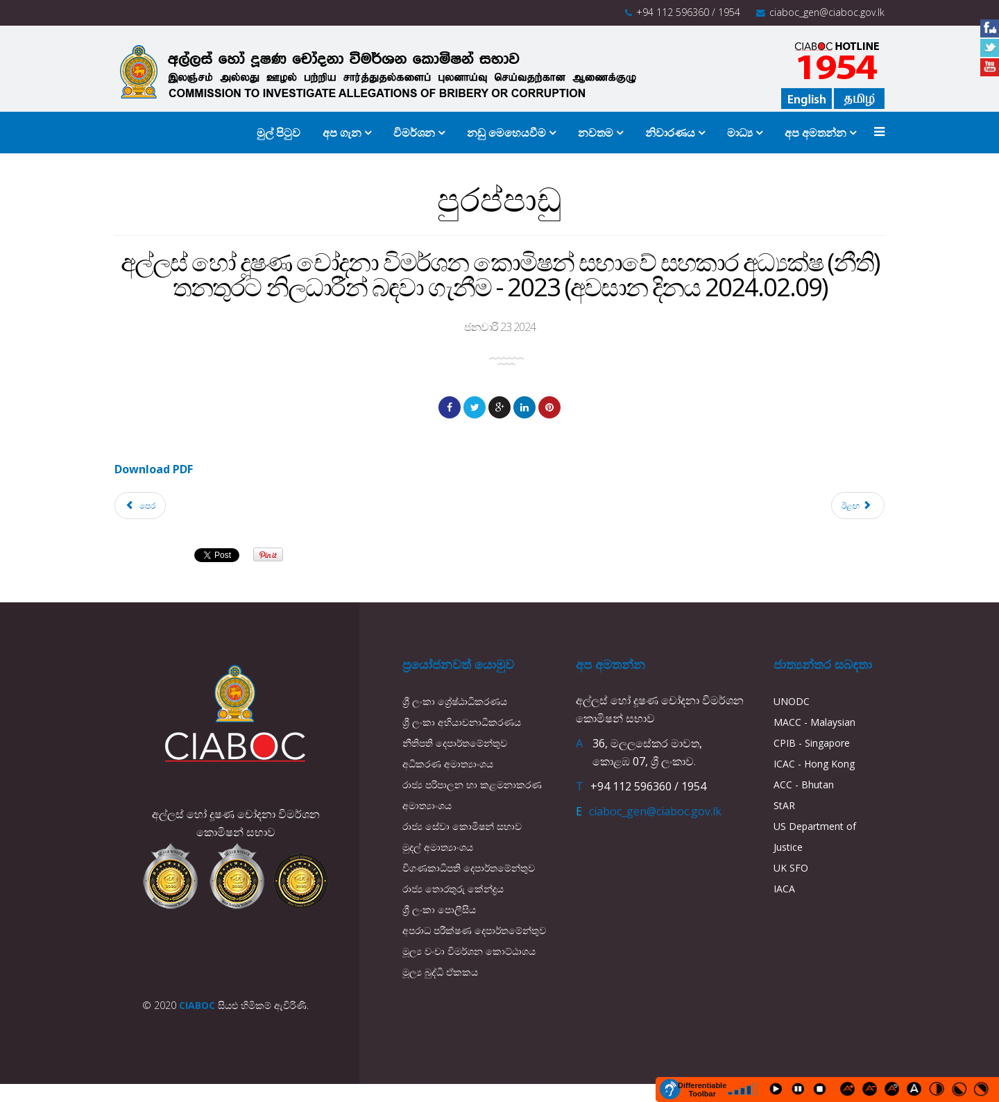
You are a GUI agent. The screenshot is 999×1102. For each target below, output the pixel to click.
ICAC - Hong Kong (814, 763)
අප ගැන (342, 132)
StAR (784, 805)
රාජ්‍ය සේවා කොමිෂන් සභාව (462, 826)
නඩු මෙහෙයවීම (508, 132)
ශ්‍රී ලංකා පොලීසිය (439, 909)
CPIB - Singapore (812, 742)
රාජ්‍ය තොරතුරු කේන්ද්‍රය (453, 888)
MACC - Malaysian (814, 722)
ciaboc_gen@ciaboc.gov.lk (827, 12)
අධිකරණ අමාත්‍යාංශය (447, 763)
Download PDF (153, 469)
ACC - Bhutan (804, 784)
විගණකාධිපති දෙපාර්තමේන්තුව (468, 867)
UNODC (792, 701)
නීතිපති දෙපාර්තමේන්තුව (454, 742)
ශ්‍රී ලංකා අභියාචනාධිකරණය (461, 722)
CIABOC (197, 1005)
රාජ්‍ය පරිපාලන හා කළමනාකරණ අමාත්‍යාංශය (472, 795)
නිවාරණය (670, 132)
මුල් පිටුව (278, 132)
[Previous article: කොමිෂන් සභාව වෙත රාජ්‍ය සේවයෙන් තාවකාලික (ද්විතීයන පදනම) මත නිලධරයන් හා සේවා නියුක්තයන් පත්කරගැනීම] (140, 505)
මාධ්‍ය (740, 132)
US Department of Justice (815, 837)
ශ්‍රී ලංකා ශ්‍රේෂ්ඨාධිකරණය (454, 701)
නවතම (595, 132)
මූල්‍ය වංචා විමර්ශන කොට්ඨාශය (469, 951)
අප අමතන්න (815, 132)
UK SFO (791, 867)
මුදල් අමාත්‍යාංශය (437, 847)
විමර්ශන (414, 132)
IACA (784, 888)
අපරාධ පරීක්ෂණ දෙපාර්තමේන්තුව (474, 930)
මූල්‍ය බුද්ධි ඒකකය (440, 971)
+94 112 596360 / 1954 (688, 12)
